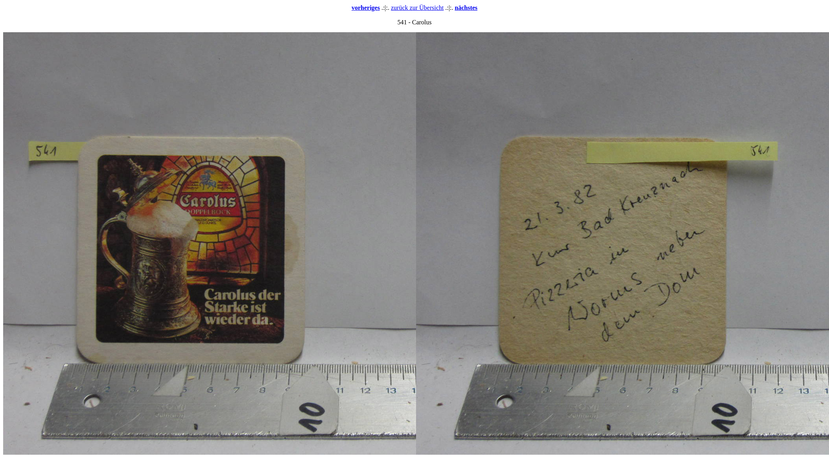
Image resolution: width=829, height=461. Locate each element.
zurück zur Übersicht (417, 7)
